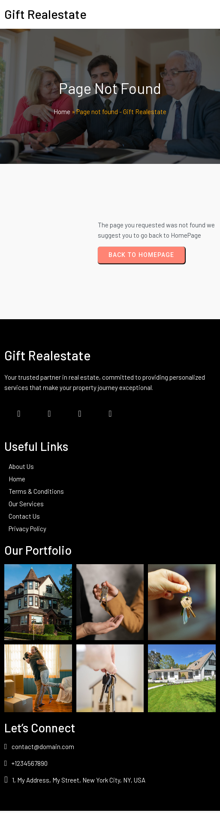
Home (62, 113)
